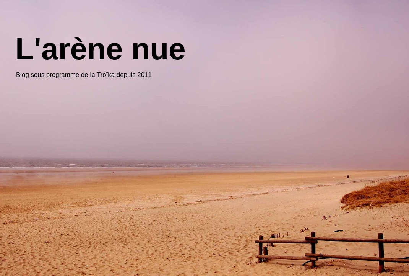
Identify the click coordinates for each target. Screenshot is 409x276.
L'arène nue (100, 49)
